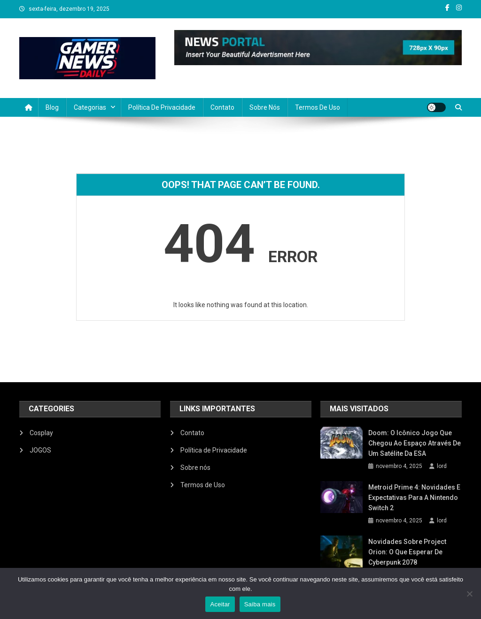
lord (442, 466)
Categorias (90, 107)
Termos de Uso (317, 107)
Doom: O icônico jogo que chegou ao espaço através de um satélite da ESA (414, 443)
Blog (52, 107)
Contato (222, 107)
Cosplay (41, 433)
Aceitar (220, 604)
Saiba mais (260, 604)
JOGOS (40, 450)
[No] (469, 593)
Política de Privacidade (161, 107)
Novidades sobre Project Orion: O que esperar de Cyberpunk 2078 (407, 552)
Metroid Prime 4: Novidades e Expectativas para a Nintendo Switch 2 (414, 497)
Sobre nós (264, 107)
